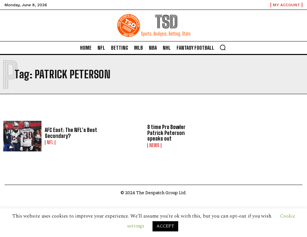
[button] (222, 47)
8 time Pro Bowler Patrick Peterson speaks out (174, 133)
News (154, 145)
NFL (50, 142)
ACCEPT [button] (165, 226)
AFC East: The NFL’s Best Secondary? (71, 133)
